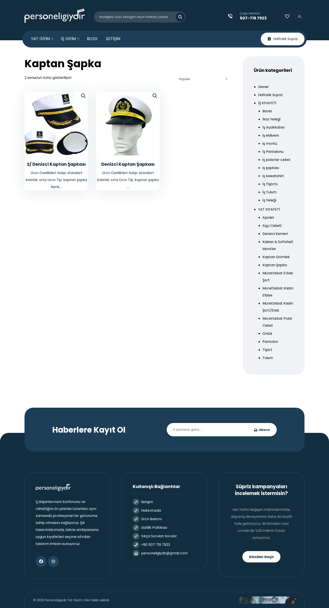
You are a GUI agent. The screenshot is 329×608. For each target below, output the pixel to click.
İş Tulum (269, 192)
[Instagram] (53, 561)
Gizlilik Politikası (150, 527)
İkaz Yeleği (271, 119)
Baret (267, 111)
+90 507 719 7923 (151, 544)
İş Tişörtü (270, 184)
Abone (262, 430)
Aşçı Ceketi (272, 225)
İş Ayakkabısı (273, 127)
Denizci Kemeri (275, 233)
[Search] (177, 17)
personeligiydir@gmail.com (160, 553)
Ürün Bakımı (147, 519)
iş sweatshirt (273, 175)
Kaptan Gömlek (276, 256)
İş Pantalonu (273, 151)
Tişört (267, 349)
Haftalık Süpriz (270, 94)
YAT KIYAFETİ (269, 209)
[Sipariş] (203, 79)
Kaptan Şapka (274, 265)
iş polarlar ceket (276, 159)
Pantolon (270, 341)
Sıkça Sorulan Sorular (155, 536)
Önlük (267, 333)
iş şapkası (270, 167)
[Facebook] (41, 561)
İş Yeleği (269, 200)
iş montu (269, 143)
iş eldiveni (270, 135)
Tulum (267, 357)
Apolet (268, 217)
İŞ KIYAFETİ (267, 103)
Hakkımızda (147, 510)
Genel (263, 86)
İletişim (143, 501)
